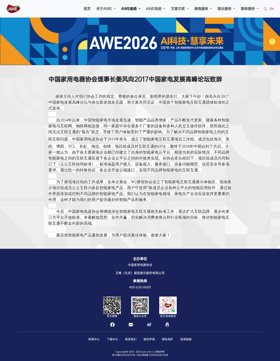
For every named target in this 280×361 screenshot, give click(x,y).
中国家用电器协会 (140, 265)
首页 (87, 8)
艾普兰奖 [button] (178, 8)
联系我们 (130, 339)
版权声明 (149, 339)
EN (272, 9)
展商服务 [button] (201, 8)
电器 (92, 139)
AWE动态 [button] (129, 8)
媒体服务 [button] (248, 8)
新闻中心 (94, 339)
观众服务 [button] (225, 8)
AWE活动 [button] (154, 8)
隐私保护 (167, 339)
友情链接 (186, 339)
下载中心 (112, 339)
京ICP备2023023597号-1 (124, 355)
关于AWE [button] (104, 8)
